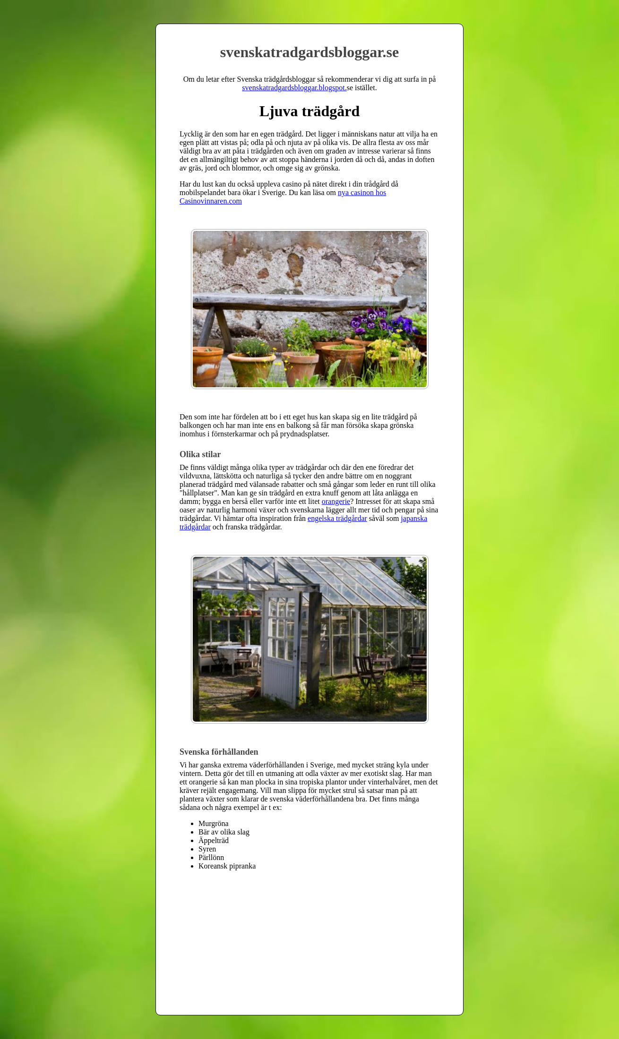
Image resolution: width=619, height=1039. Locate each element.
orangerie (336, 501)
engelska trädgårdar (337, 518)
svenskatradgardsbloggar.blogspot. (294, 88)
